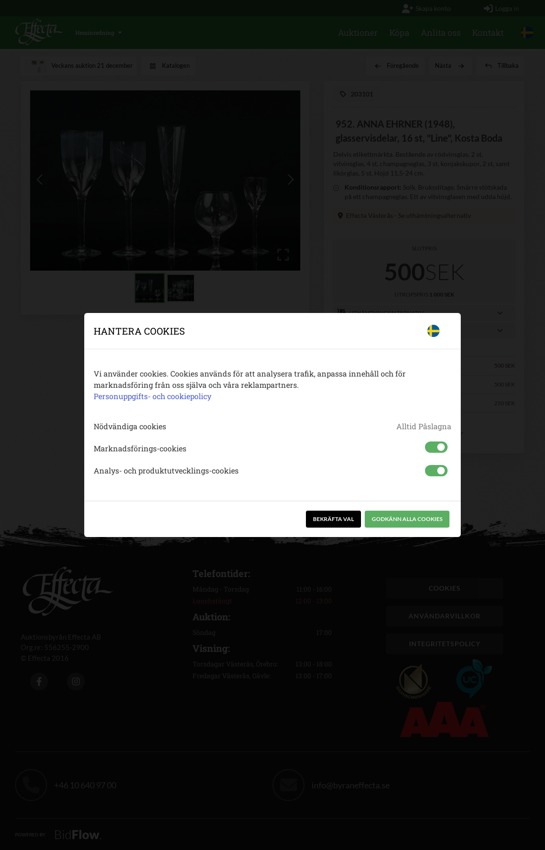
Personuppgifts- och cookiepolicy (152, 396)
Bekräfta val (333, 518)
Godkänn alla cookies (407, 518)
